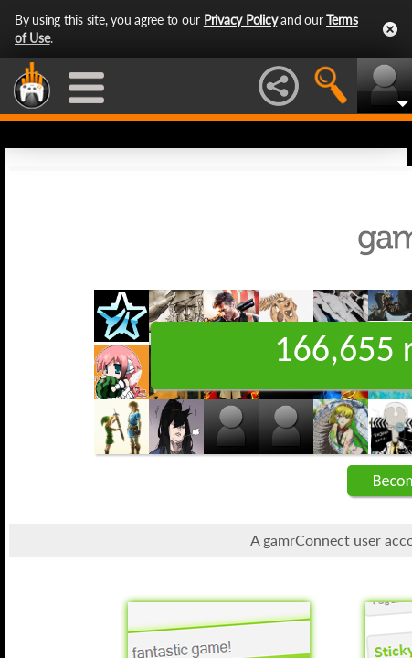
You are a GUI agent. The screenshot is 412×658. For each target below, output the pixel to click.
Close (390, 29)
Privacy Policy (241, 19)
